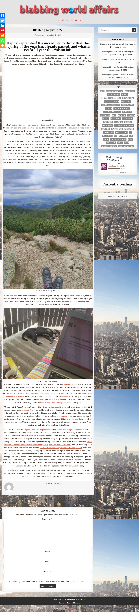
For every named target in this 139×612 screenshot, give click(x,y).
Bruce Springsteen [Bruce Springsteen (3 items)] (111, 98)
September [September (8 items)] (107, 125)
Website (47, 578)
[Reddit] (2, 36)
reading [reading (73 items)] (118, 122)
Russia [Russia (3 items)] (128, 122)
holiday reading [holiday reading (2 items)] (112, 112)
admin (57, 486)
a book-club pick (70, 384)
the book (29, 410)
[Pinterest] (2, 31)
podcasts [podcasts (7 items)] (127, 118)
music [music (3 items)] (106, 118)
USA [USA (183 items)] (130, 139)
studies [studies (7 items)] (105, 129)
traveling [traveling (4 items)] (109, 132)
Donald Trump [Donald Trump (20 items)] (112, 101)
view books (123, 172)
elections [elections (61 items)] (126, 101)
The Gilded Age (75, 416)
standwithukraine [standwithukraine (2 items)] (123, 125)
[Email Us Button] (80, 20)
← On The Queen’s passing (13, 504)
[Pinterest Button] (63, 20)
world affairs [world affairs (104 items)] (109, 146)
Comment (47, 525)
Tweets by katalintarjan (117, 196)
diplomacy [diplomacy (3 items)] (128, 98)
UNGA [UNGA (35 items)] (106, 139)
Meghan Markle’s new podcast (39, 429)
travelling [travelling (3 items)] (121, 132)
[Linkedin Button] (67, 20)
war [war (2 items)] (127, 143)
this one (73, 396)
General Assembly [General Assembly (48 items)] (111, 105)
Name (47, 558)
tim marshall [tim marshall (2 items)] (126, 129)
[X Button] (59, 20)
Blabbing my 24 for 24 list (112, 59)
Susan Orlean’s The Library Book (56, 402)
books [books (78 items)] (125, 94)
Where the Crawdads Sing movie (55, 407)
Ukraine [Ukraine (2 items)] (123, 136)
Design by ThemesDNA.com (69, 609)
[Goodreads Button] (76, 20)
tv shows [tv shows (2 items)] (107, 136)
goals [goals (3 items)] (109, 108)
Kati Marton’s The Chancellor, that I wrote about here (40, 393)
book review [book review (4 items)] (114, 94)
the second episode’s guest (75, 429)
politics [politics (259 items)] (108, 122)
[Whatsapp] (2, 41)
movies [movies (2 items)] (131, 115)
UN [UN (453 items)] (131, 136)
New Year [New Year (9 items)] (116, 118)
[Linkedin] (2, 26)
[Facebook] (2, 15)
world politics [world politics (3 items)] (126, 146)
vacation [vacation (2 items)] (111, 143)
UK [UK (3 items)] (115, 136)
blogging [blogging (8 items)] (129, 91)
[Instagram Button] (71, 20)
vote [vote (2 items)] (120, 143)
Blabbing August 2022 (48, 30)
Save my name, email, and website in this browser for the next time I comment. (48, 588)
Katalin (111, 164)
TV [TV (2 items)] (130, 132)
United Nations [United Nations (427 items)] (118, 139)
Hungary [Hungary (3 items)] (126, 112)
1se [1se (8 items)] (102, 91)
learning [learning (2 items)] (105, 115)
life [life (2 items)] (114, 115)
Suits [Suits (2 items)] (114, 129)
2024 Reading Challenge (113, 158)
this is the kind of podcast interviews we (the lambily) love (44, 444)
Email (47, 568)
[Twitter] (2, 20)
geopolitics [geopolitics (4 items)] (127, 105)
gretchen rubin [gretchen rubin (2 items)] (121, 108)
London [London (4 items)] (122, 115)
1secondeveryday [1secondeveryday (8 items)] (114, 91)
